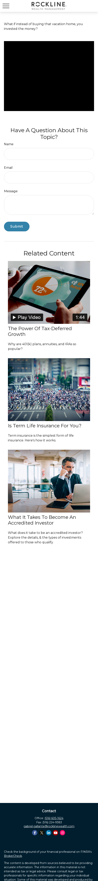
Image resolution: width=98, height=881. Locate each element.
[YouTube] (55, 832)
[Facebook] (34, 832)
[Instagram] (62, 832)
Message (11, 191)
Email (8, 168)
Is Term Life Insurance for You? (45, 426)
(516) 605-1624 (54, 818)
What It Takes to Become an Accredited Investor (42, 520)
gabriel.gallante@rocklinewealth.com (49, 826)
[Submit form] (16, 226)
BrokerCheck (13, 856)
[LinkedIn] (48, 832)
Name (8, 144)
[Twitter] (41, 832)
